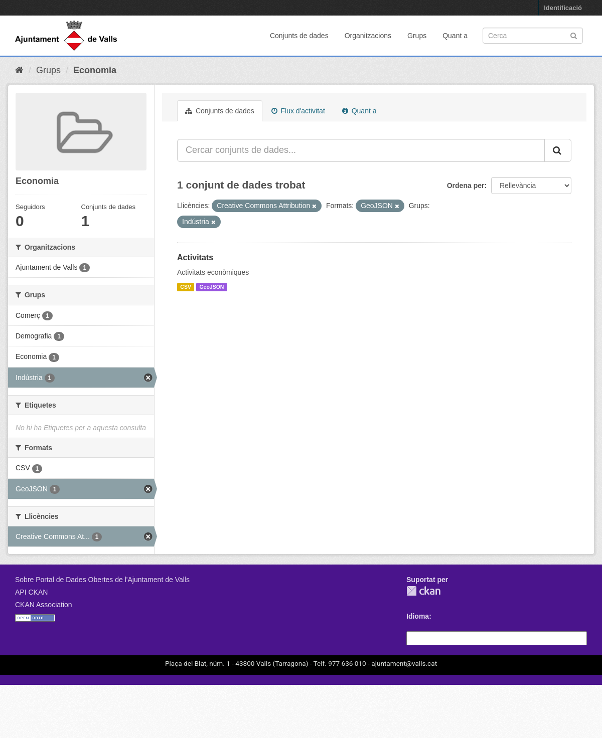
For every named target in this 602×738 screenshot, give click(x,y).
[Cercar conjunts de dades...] (361, 150)
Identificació (563, 8)
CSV (185, 287)
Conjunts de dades (299, 36)
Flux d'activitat (298, 111)
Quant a (455, 36)
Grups (416, 36)
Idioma (417, 616)
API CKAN (31, 592)
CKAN (423, 591)
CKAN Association (43, 605)
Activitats (195, 257)
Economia (94, 70)
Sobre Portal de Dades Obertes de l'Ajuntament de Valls (102, 580)
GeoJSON (211, 287)
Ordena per (466, 185)
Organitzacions (368, 36)
